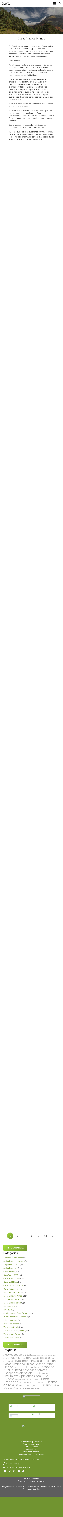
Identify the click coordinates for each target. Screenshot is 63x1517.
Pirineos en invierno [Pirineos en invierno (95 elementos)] (31, 1382)
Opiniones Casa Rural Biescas (15, 1313)
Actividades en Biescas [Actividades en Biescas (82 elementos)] (17, 1354)
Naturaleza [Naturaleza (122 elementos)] (10, 1376)
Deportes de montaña (12, 1292)
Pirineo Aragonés (10, 1320)
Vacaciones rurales (11, 1337)
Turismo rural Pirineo (11, 1334)
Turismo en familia (11, 1327)
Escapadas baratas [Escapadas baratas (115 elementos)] (34, 1370)
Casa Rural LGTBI (10, 1275)
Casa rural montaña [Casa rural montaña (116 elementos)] (21, 1360)
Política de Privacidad (50, 1490)
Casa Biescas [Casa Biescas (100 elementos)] (42, 1357)
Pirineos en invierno (11, 1324)
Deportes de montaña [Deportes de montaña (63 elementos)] (27, 1367)
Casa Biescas (9, 1272)
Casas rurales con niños (13, 1285)
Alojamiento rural (10, 1268)
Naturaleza (8, 1310)
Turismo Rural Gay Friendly (14, 1331)
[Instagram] (14, 1474)
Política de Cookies (31, 1490)
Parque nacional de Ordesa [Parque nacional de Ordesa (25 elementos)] (26, 1379)
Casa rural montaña (11, 1278)
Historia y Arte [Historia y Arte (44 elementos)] (40, 1373)
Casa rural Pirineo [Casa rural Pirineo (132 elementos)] (47, 1360)
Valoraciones (31, 1452)
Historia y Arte (9, 1306)
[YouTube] (18, 1474)
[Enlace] (6, 3)
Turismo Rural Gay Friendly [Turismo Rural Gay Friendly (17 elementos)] (28, 1386)
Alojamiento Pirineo (11, 1265)
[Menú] (54, 3)
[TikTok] (23, 1474)
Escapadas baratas (11, 1299)
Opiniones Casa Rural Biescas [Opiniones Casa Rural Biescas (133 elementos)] (26, 1377)
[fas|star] (31, 1431)
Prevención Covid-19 (31, 1492)
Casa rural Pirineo (10, 1282)
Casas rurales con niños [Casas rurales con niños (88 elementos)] (18, 1364)
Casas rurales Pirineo (12, 1289)
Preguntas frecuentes (11, 1490)
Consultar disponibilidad (31, 1445)
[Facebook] (5, 1474)
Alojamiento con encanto (14, 1261)
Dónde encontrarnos (31, 1447)
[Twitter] (9, 1474)
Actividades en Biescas (13, 1258)
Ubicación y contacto (31, 1455)
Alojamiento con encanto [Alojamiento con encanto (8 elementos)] (39, 1355)
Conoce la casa (31, 1450)
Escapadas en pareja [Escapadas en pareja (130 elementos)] (17, 1373)
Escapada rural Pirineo (12, 1296)
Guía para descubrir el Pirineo (31, 1458)
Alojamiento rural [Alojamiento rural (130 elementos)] (20, 1357)
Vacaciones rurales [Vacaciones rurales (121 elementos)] (27, 1388)
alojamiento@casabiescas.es (18, 1471)
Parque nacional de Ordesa (14, 1317)
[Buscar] (59, 3)
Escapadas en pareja (12, 1303)
